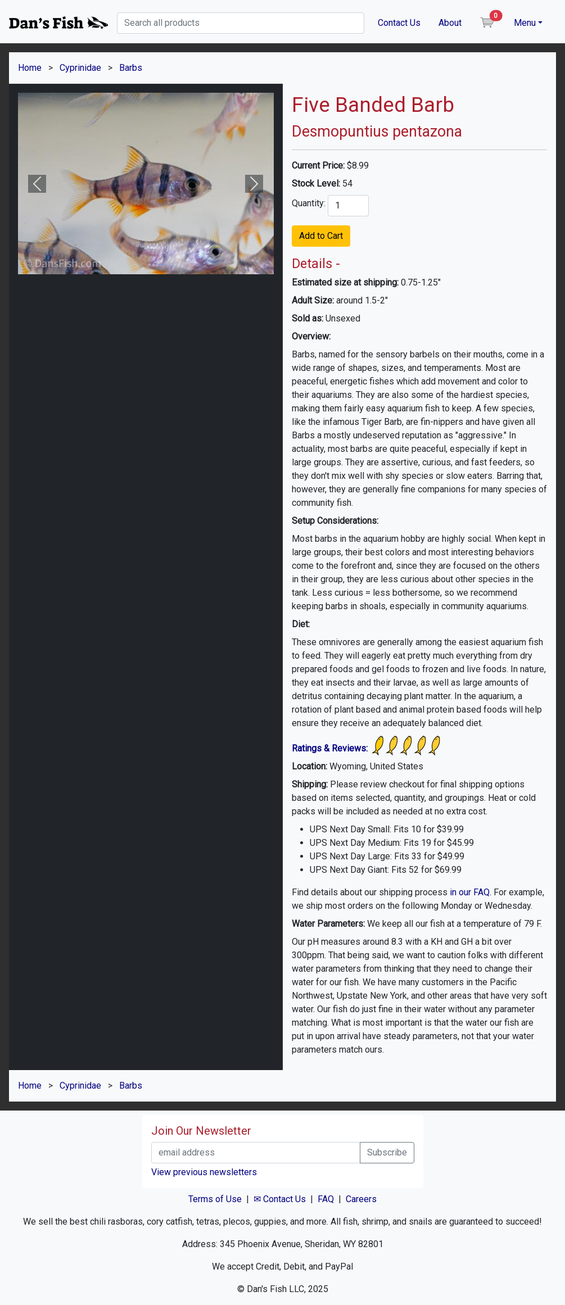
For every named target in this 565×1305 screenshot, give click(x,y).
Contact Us (399, 22)
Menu (525, 22)
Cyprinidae (80, 67)
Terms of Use (215, 1199)
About (450, 22)
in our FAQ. (470, 892)
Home (30, 67)
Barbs (130, 67)
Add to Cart (321, 235)
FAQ (326, 1199)
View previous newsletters (204, 1172)
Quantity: (309, 203)
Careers (361, 1199)
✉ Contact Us (280, 1199)
